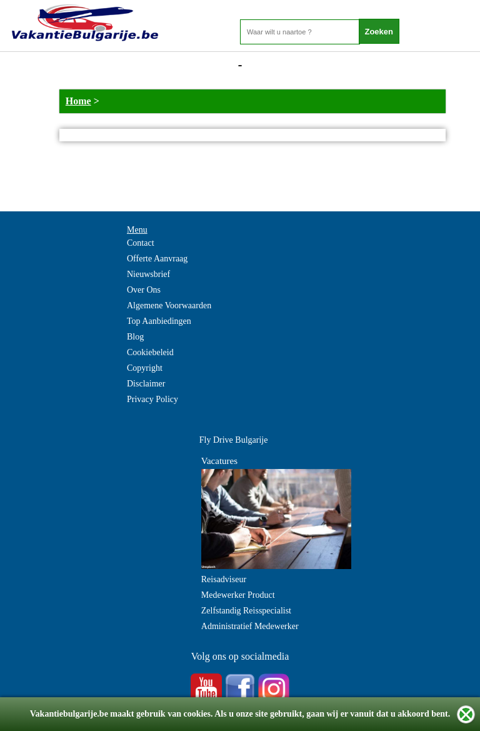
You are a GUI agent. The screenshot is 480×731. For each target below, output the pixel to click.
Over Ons (144, 290)
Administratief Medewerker (250, 626)
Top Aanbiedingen (159, 321)
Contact (140, 243)
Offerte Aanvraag (157, 258)
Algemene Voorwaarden (169, 305)
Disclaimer (146, 383)
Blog (135, 336)
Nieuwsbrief (148, 274)
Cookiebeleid (150, 352)
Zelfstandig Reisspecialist (246, 610)
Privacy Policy (152, 399)
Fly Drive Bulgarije (233, 440)
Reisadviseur (223, 579)
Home (78, 101)
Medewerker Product (238, 595)
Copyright (144, 368)
